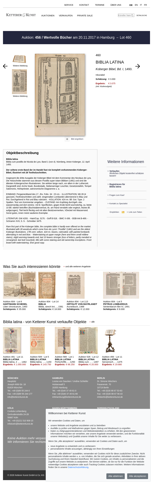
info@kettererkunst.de (17, 397)
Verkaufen (66, 15)
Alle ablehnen (115, 476)
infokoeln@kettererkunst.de (20, 424)
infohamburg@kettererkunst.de (66, 397)
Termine (99, 5)
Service (68, 5)
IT (141, 5)
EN (136, 5)
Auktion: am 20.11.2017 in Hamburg (68, 37)
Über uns (115, 5)
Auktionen (47, 15)
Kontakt (84, 5)
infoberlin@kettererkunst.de (110, 397)
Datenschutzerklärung (78, 467)
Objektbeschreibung (22, 153)
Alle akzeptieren (137, 476)
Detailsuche (142, 15)
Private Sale (85, 15)
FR (145, 5)
